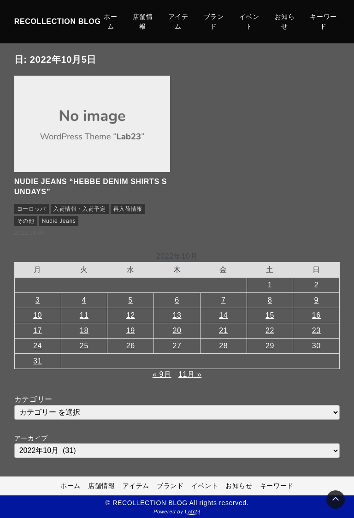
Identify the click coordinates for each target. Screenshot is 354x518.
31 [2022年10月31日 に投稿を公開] (37, 361)
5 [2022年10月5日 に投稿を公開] (130, 300)
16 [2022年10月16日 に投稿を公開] (316, 315)
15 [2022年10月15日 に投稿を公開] (270, 315)
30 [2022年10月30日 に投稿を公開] (316, 346)
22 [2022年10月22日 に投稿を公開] (270, 330)
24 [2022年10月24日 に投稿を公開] (37, 346)
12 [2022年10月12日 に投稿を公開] (130, 315)
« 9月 (162, 374)
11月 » (189, 374)
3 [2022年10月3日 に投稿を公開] (37, 300)
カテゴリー (33, 399)
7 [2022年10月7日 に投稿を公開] (223, 300)
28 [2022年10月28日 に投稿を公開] (223, 346)
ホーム (110, 21)
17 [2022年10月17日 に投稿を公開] (37, 330)
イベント (249, 21)
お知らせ (285, 21)
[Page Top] (335, 499)
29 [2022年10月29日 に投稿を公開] (270, 346)
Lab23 (193, 511)
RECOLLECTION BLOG (57, 21)
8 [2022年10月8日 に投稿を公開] (270, 300)
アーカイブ (31, 438)
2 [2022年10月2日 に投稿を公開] (316, 285)
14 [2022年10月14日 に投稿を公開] (223, 315)
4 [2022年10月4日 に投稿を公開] (84, 300)
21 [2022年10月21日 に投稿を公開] (223, 330)
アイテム (178, 21)
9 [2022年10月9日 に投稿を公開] (316, 300)
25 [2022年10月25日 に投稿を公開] (84, 346)
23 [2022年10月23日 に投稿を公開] (316, 330)
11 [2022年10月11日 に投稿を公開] (84, 315)
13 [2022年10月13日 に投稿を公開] (176, 315)
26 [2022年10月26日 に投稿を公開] (130, 346)
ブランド (214, 21)
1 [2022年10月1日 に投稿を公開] (270, 285)
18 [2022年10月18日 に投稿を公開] (84, 330)
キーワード (323, 21)
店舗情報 (143, 21)
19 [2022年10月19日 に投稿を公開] (130, 330)
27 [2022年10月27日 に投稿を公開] (176, 346)
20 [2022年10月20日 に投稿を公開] (176, 330)
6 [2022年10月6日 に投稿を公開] (177, 300)
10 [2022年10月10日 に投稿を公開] (37, 315)
